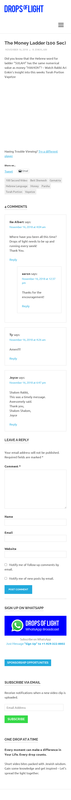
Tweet (9, 170)
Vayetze (30, 191)
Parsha (46, 186)
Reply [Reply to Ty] (13, 358)
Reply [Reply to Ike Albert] (13, 259)
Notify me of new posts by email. (31, 578)
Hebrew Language (16, 186)
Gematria (55, 180)
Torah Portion (14, 191)
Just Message (35, 643)
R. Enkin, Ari (39, 49)
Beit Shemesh (38, 180)
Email (9, 532)
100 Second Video (16, 180)
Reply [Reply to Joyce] (13, 424)
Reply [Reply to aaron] (26, 306)
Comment (13, 466)
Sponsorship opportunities (27, 662)
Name (9, 516)
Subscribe (16, 719)
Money (34, 186)
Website (10, 549)
